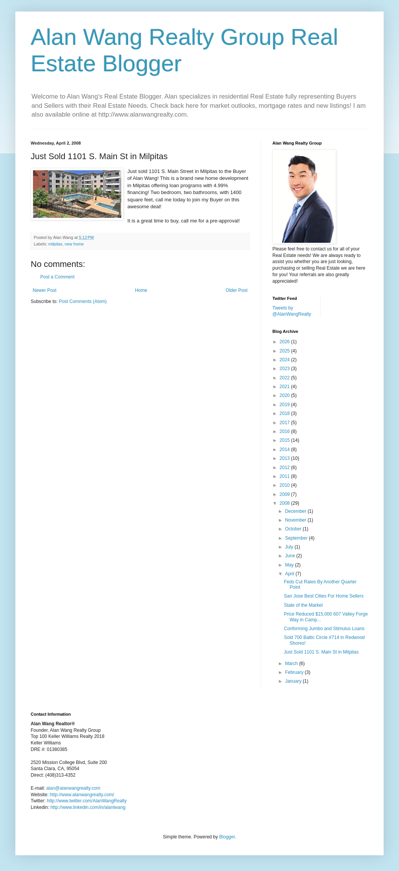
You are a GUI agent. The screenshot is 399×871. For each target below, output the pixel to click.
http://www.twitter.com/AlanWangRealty (87, 800)
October (294, 529)
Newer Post (44, 290)
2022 (285, 377)
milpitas (55, 244)
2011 (285, 476)
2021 (285, 386)
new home (74, 244)
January (294, 681)
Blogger (227, 837)
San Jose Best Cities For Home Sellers (323, 596)
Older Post (236, 290)
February (295, 672)
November (296, 520)
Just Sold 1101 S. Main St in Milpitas (321, 652)
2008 (285, 503)
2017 (285, 422)
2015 (285, 440)
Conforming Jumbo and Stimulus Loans (324, 628)
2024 (285, 359)
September (297, 538)
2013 (285, 458)
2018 (285, 413)
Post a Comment (57, 277)
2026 (285, 341)
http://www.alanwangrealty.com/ (82, 794)
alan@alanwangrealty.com (73, 788)
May (290, 565)
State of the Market (303, 605)
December (296, 511)
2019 (285, 404)
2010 (285, 485)
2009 (285, 494)
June (290, 555)
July (290, 547)
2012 (285, 467)
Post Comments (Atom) (83, 301)
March (292, 663)
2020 (285, 395)
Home (141, 290)
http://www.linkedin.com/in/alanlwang (87, 807)
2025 (285, 351)
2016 (285, 431)
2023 (285, 368)
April (290, 573)
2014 (285, 449)
